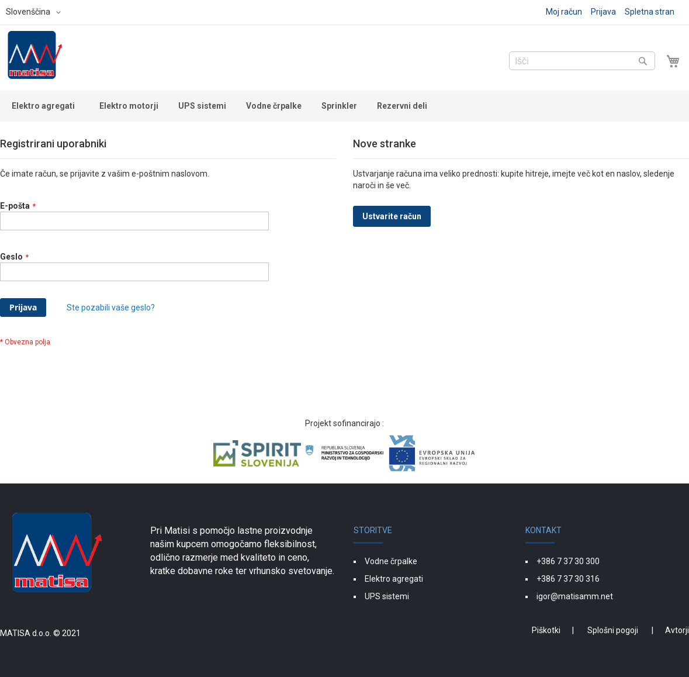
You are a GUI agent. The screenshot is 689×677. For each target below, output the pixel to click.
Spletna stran (649, 11)
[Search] (642, 60)
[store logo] (35, 56)
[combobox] (582, 60)
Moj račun (564, 11)
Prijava (603, 11)
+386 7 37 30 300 (568, 561)
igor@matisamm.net (574, 596)
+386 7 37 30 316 (568, 578)
